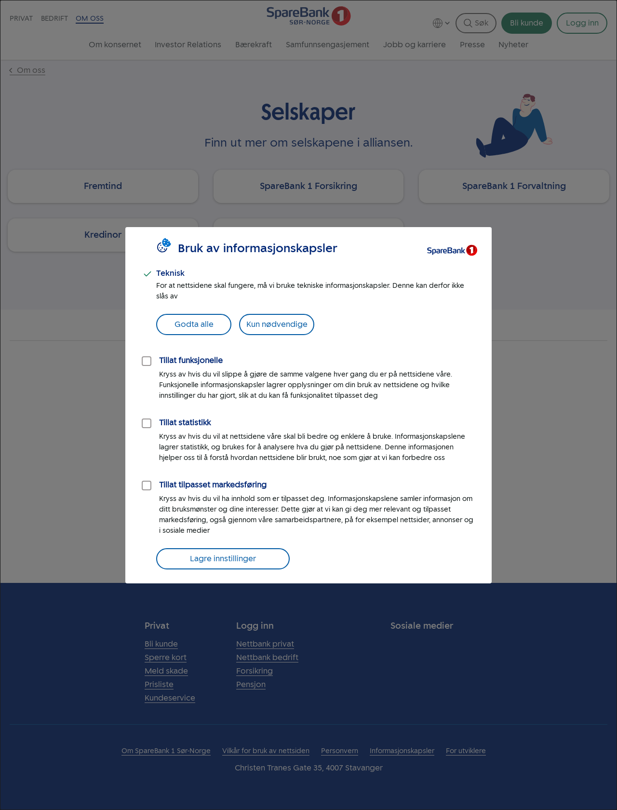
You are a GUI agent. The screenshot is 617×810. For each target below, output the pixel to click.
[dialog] (308, 405)
